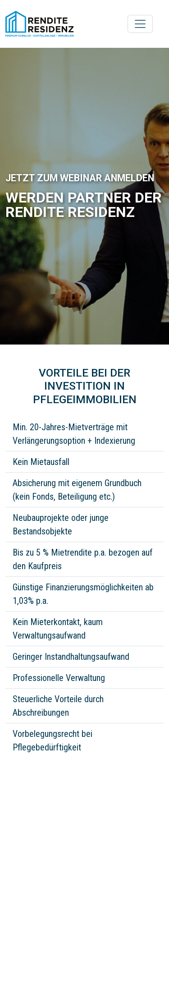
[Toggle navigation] (140, 24)
